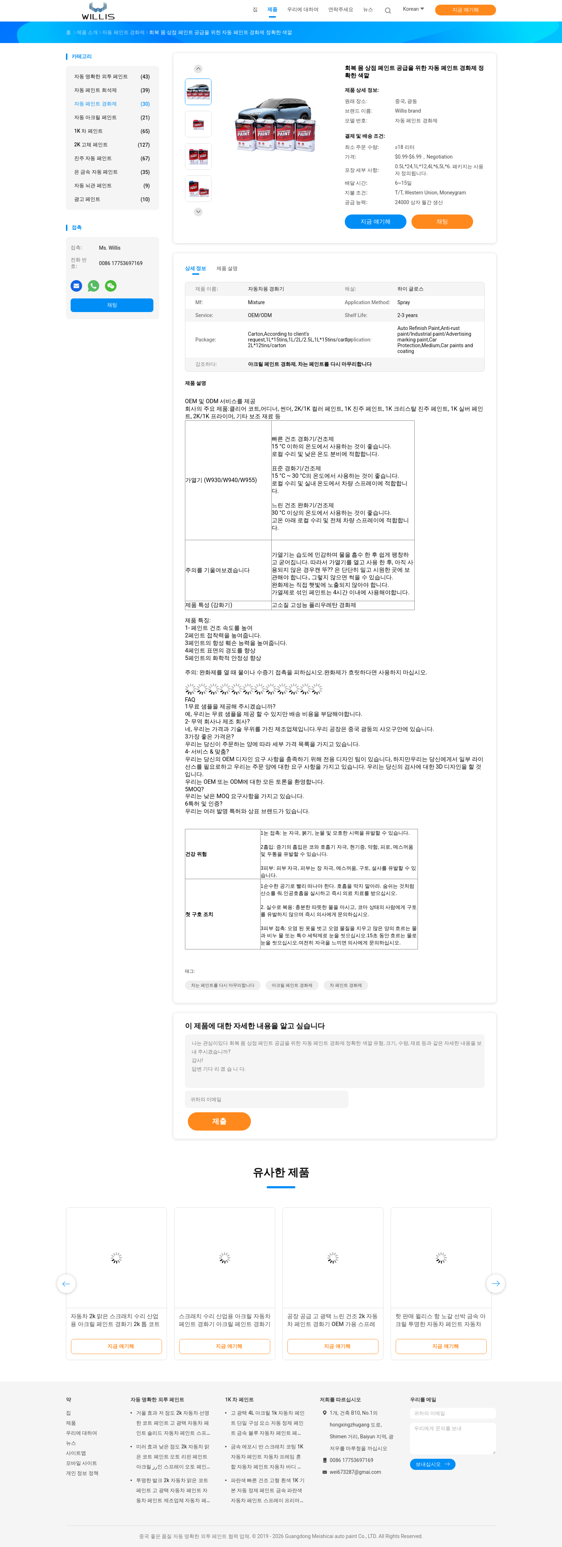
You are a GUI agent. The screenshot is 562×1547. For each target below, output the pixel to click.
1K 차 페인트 (112, 131)
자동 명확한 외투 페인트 (112, 76)
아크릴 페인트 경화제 (292, 985)
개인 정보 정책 (82, 1473)
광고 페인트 (112, 199)
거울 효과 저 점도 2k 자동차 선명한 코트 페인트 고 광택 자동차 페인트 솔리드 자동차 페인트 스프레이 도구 (172, 1424)
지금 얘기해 (465, 10)
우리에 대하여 (81, 1433)
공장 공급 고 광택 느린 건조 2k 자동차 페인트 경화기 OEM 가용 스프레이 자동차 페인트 (332, 1324)
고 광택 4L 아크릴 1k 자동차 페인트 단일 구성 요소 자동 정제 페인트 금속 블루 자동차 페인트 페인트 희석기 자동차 (268, 1424)
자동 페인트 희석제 (112, 90)
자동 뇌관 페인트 (112, 185)
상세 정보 (195, 268)
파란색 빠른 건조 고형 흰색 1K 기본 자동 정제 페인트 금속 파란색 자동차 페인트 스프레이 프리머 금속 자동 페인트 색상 (268, 1491)
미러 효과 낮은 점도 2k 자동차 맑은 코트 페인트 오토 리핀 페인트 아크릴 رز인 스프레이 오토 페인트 (172, 1458)
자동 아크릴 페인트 (112, 117)
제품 (71, 1423)
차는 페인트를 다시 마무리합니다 (222, 985)
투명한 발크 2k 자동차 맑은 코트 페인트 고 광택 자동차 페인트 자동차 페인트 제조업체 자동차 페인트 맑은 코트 (172, 1491)
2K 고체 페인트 (112, 144)
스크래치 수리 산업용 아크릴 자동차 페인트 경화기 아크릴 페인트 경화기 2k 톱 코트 (225, 1324)
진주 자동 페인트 (112, 158)
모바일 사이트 (81, 1463)
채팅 (112, 305)
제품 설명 (227, 268)
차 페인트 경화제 (346, 985)
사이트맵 (76, 1453)
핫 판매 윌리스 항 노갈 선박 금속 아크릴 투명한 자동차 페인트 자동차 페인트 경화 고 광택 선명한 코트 (440, 1324)
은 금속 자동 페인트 (112, 172)
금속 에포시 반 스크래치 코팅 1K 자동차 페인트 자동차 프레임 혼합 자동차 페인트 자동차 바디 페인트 (267, 1458)
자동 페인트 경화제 (112, 104)
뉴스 (71, 1443)
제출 (219, 1121)
